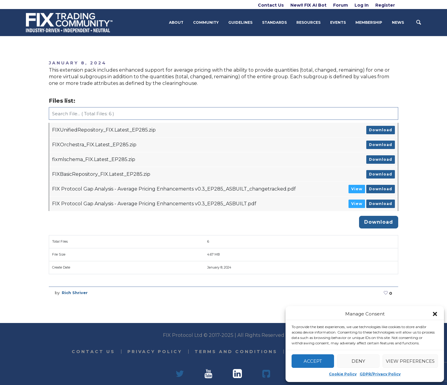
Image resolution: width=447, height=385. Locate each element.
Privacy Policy (154, 351)
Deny (358, 361)
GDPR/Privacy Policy (380, 374)
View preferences (410, 361)
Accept (313, 361)
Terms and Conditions (236, 351)
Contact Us (93, 351)
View (356, 189)
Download (380, 130)
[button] (435, 314)
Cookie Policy (343, 374)
